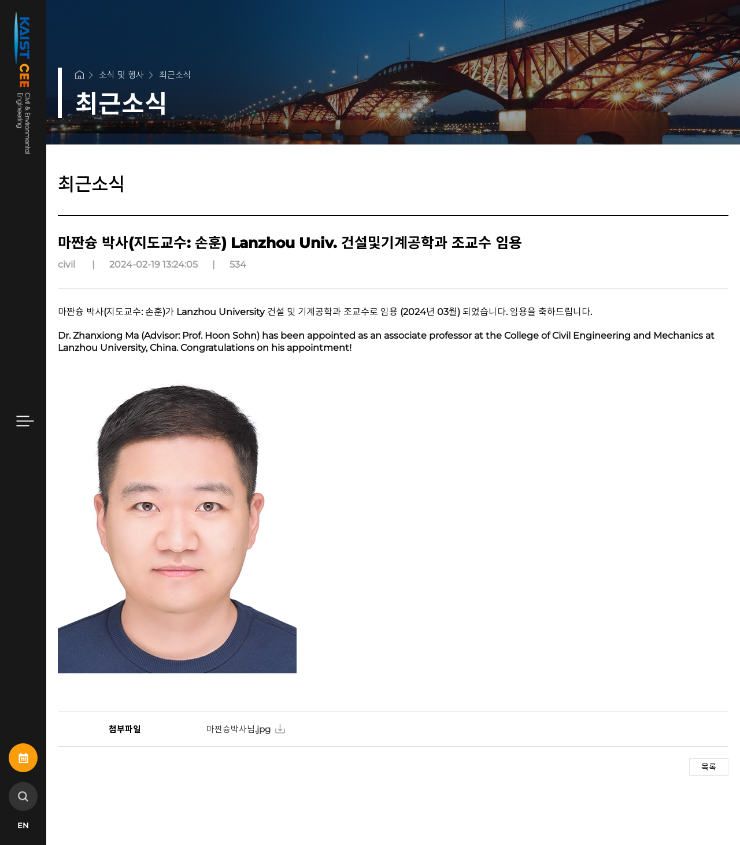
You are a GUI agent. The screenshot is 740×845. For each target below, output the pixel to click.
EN (23, 825)
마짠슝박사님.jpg (238, 729)
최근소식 (175, 74)
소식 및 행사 (121, 74)
